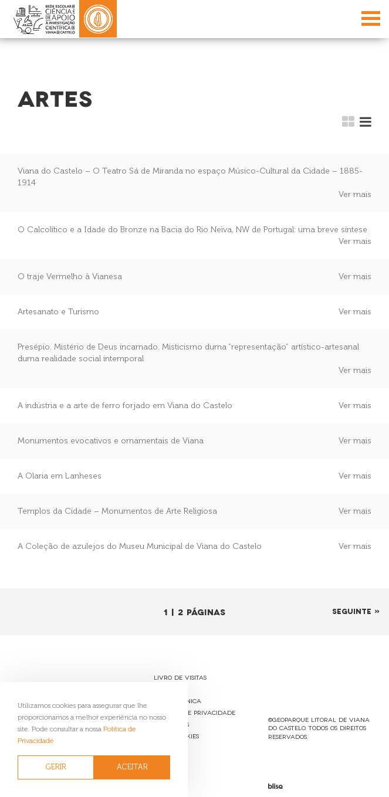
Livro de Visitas (180, 677)
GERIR (56, 766)
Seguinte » (356, 610)
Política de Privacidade (194, 712)
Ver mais (355, 194)
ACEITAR (132, 766)
